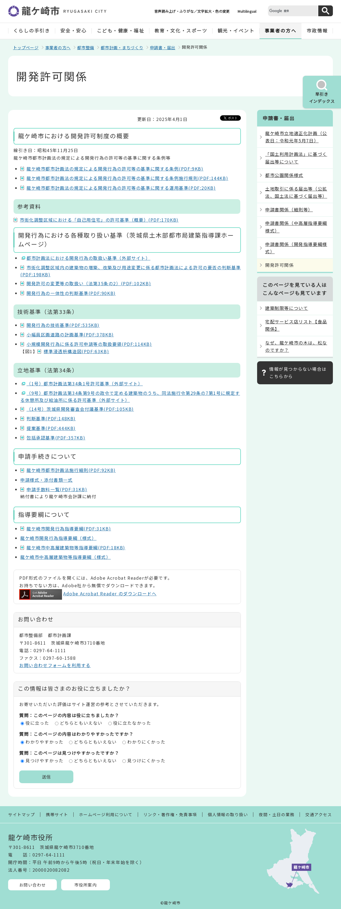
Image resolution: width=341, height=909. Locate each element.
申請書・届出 (163, 47)
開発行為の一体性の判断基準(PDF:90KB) (71, 293)
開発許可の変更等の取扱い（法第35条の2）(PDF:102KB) (89, 283)
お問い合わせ (32, 885)
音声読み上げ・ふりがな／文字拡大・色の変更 (191, 11)
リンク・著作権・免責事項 (170, 814)
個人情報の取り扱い (228, 814)
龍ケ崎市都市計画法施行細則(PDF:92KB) (71, 470)
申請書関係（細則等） (289, 209)
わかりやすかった (44, 742)
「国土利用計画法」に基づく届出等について (296, 158)
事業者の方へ (280, 30)
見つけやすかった (44, 760)
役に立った (37, 723)
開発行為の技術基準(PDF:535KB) (63, 325)
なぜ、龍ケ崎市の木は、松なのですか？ (296, 346)
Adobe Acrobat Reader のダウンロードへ (87, 593)
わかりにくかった (146, 742)
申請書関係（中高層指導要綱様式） (296, 227)
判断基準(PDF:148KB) (51, 418)
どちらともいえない (81, 723)
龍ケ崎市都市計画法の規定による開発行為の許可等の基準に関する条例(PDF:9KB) (115, 168)
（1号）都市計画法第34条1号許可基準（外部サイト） (85, 383)
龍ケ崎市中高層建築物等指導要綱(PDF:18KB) (76, 547)
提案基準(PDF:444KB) (51, 428)
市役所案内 (85, 885)
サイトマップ (21, 814)
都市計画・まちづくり (122, 47)
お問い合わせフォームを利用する (55, 665)
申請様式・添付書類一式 (46, 480)
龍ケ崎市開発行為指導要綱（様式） (58, 538)
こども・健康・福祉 (121, 30)
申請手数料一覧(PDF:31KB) (57, 489)
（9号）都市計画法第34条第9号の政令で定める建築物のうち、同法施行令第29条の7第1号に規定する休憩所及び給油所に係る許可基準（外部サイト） (130, 396)
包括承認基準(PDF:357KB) (56, 437)
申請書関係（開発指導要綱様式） (296, 248)
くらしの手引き (31, 30)
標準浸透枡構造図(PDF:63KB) (76, 351)
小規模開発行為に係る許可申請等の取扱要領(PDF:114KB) (89, 344)
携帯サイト (57, 814)
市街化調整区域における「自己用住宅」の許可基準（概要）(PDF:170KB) (99, 219)
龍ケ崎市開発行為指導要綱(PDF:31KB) (69, 528)
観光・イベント (236, 30)
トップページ (26, 47)
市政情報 (317, 30)
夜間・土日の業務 (276, 814)
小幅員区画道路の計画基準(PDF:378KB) (70, 334)
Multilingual (247, 11)
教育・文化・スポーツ (181, 30)
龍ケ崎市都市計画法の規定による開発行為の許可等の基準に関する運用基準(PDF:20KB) (121, 188)
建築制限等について (286, 308)
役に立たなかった (132, 723)
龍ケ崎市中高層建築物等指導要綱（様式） (65, 557)
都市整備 (85, 47)
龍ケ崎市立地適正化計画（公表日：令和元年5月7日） (296, 137)
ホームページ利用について (106, 814)
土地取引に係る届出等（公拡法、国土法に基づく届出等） (296, 192)
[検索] (292, 10)
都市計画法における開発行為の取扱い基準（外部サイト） (89, 258)
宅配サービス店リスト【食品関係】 (296, 325)
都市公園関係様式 (284, 175)
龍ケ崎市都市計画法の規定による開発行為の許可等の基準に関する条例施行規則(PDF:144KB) (127, 178)
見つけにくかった (146, 760)
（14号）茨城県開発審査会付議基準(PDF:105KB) (80, 409)
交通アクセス (318, 814)
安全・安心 (73, 30)
